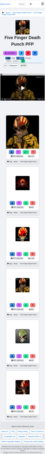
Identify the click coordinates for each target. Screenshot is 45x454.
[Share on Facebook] (35, 53)
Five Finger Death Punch (22, 13)
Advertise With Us (34, 436)
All (5, 65)
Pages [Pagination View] (28, 58)
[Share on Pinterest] (28, 53)
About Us (5, 431)
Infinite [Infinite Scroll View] (20, 58)
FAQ (13, 431)
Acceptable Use (9, 436)
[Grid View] (8, 58)
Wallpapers (13, 65)
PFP (23, 65)
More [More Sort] (16, 61)
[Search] (30, 4)
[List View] (13, 58)
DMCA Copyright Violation (10, 442)
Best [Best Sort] (8, 61)
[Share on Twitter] (21, 53)
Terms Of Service (37, 431)
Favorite (10, 53)
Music (8, 13)
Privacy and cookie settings (33, 442)
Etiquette (21, 436)
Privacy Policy (23, 431)
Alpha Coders (5, 4)
